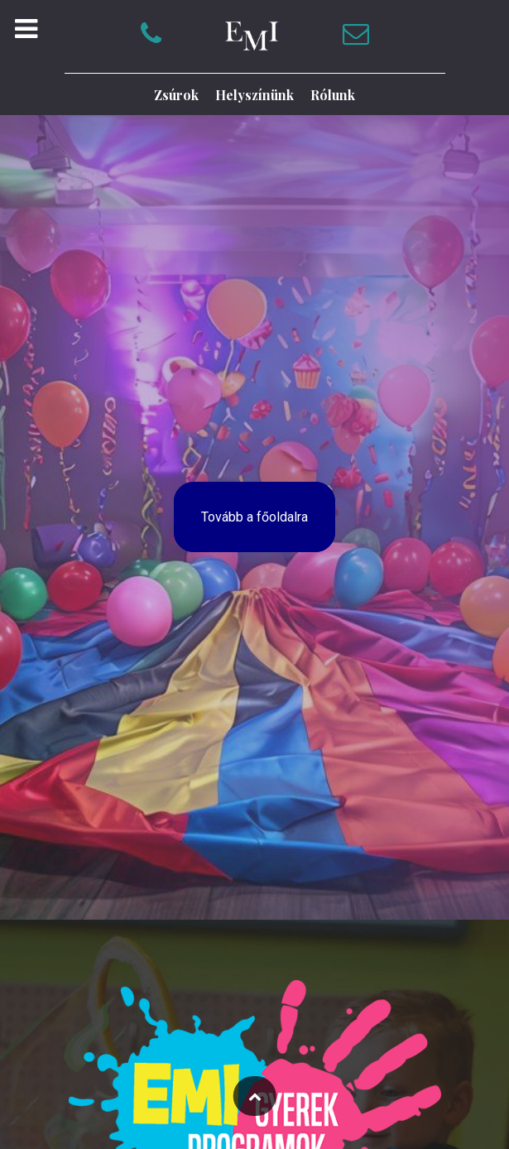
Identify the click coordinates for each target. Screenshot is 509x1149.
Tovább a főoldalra (254, 517)
